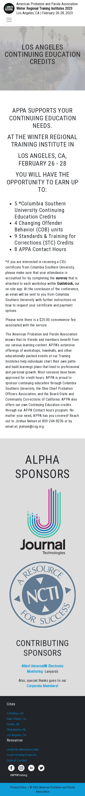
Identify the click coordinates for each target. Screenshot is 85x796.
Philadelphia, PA (16, 729)
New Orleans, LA (16, 718)
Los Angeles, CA (16, 735)
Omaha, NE (13, 724)
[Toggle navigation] (9, 19)
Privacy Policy (18, 787)
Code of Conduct (17, 760)
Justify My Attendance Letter (23, 749)
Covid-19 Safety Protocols (21, 755)
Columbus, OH (15, 713)
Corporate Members (42, 686)
